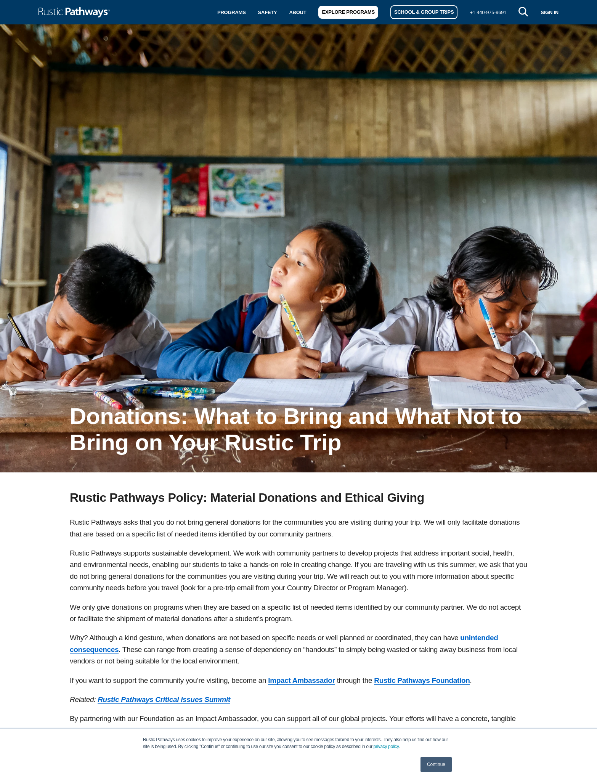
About (297, 12)
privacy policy (386, 746)
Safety (267, 12)
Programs (231, 12)
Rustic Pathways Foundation (422, 680)
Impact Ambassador (301, 680)
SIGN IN (549, 12)
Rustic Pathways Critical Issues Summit (164, 699)
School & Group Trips (424, 12)
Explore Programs (348, 12)
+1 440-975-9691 (488, 12)
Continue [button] (436, 764)
